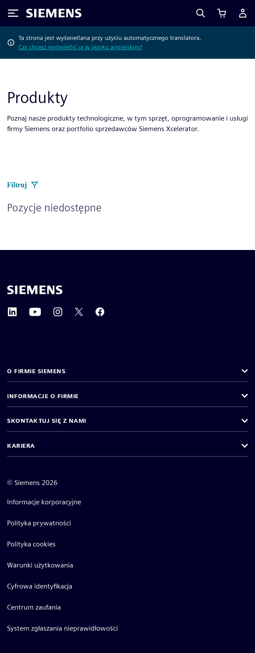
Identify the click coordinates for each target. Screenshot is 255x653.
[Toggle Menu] (13, 13)
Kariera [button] (21, 445)
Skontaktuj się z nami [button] (46, 420)
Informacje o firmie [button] (43, 396)
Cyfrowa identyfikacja (39, 586)
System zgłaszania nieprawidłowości (62, 628)
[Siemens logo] (53, 13)
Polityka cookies (31, 544)
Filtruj (23, 185)
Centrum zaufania (34, 607)
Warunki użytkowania (40, 565)
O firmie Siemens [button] (36, 371)
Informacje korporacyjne (44, 502)
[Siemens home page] (35, 289)
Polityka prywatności (39, 523)
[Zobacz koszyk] (221, 13)
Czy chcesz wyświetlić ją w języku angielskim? (80, 46)
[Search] (200, 13)
